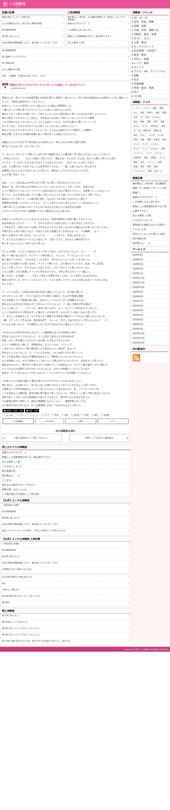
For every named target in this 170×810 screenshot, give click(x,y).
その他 (137, 96)
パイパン (151, 162)
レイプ (136, 108)
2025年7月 (138, 301)
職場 (142, 121)
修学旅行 (154, 126)
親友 (164, 139)
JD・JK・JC (141, 17)
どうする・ (7, 480)
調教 (161, 108)
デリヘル (158, 153)
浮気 (135, 139)
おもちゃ (154, 148)
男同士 (150, 112)
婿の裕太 (6, 602)
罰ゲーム (158, 171)
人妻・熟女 (140, 42)
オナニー (139, 67)
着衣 (158, 112)
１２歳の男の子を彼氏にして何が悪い (21, 494)
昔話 (146, 157)
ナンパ (145, 148)
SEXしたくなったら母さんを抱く (149, 234)
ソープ (149, 153)
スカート (23, 415)
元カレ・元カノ (142, 38)
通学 (156, 121)
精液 (163, 148)
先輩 (149, 139)
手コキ (136, 148)
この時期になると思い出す (80, 30)
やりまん (156, 117)
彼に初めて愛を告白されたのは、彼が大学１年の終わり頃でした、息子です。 (37, 641)
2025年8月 (138, 296)
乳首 (57, 415)
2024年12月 (139, 333)
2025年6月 (138, 305)
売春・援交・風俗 (144, 87)
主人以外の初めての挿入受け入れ (17, 577)
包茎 (149, 166)
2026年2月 (138, 268)
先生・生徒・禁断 (144, 21)
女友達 (76, 415)
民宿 (163, 126)
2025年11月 (139, 282)
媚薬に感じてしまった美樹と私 (16, 17)
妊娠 (135, 166)
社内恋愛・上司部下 (145, 50)
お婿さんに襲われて (11, 590)
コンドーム (138, 153)
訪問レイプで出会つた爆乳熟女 (99, 438)
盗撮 (154, 108)
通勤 (149, 121)
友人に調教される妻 (11, 69)
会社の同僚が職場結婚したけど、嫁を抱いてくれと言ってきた (30, 42)
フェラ (46, 415)
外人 (136, 91)
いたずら (154, 144)
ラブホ (145, 126)
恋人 (4, 583)
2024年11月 (139, 338)
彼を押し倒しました (11, 36)
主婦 (135, 117)
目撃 (150, 171)
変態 (164, 112)
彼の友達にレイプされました (15, 622)
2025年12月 (139, 278)
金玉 (142, 162)
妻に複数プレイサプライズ (14, 57)
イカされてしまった (12, 466)
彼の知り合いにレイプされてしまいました (21, 628)
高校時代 (137, 157)
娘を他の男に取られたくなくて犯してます (21, 596)
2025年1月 (138, 329)
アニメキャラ (139, 171)
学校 (87, 415)
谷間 (159, 162)
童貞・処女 (140, 54)
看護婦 (106, 415)
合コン (136, 126)
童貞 (142, 166)
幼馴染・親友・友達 (14, 410)
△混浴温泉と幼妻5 (10, 505)
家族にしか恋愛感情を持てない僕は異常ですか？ (90, 36)
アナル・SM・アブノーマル (149, 71)
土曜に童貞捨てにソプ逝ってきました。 (32, 438)
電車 (162, 121)
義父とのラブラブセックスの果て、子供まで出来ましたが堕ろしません (34, 530)
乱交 (136, 79)
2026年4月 (138, 259)
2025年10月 (139, 287)
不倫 (142, 139)
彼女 (96, 415)
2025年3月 (138, 319)
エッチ (136, 144)
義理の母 (147, 130)
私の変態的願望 (9, 30)
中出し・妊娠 (141, 58)
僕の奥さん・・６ (11, 475)
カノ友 (160, 135)
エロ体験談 (145, 649)
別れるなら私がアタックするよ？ (19, 485)
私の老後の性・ (10, 471)
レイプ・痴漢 (141, 63)
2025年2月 (138, 324)
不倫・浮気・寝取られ (146, 30)
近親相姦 (139, 83)
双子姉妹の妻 (8, 63)
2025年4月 (138, 315)
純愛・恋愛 (33, 410)
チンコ (35, 415)
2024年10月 (139, 342)
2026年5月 (138, 255)
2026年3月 (138, 264)
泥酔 (136, 75)
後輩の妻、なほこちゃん (14, 489)
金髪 (142, 112)
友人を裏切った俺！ (77, 42)
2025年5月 (138, 310)
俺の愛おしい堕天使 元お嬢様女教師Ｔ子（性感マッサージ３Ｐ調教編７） (97, 18)
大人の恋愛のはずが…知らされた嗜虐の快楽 (22, 23)
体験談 (153, 157)
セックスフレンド (144, 46)
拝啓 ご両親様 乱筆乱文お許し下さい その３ (24, 76)
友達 (66, 415)
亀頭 (135, 162)
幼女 (147, 117)
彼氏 (135, 135)
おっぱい (10, 415)
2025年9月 (138, 292)
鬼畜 (156, 166)
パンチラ (146, 108)
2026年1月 (138, 273)
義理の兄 (157, 130)
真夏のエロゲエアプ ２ (79, 23)
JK (141, 117)
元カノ (143, 135)
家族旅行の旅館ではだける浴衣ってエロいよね (149, 226)
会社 (135, 121)
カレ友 (152, 135)
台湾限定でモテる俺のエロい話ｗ (17, 569)
